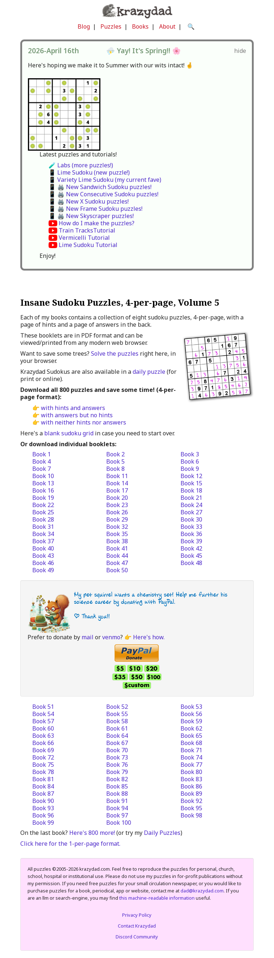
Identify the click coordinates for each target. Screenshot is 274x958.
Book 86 (191, 786)
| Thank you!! (92, 616)
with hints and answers (73, 408)
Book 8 (115, 469)
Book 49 (43, 570)
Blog (84, 26)
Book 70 (117, 750)
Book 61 (117, 728)
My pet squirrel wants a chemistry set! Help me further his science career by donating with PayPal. (150, 598)
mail (88, 637)
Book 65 (191, 736)
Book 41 (117, 548)
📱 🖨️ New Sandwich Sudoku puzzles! (100, 187)
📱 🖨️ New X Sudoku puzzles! (89, 201)
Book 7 (41, 469)
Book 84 (43, 786)
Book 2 (115, 454)
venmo (111, 637)
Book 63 (43, 736)
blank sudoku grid (69, 433)
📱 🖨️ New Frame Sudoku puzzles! (95, 209)
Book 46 (43, 563)
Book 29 (117, 519)
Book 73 (117, 757)
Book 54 (43, 714)
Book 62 (191, 728)
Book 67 (117, 743)
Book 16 (43, 490)
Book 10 (43, 476)
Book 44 (117, 556)
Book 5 (115, 461)
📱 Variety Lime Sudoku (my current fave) (105, 180)
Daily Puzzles (162, 833)
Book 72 (43, 757)
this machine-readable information (157, 898)
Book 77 (191, 765)
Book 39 (191, 541)
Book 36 (191, 534)
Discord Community (137, 936)
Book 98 (191, 815)
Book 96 (43, 815)
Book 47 (117, 563)
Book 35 (117, 534)
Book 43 (43, 556)
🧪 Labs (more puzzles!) (81, 165)
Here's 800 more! (92, 833)
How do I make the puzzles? (96, 223)
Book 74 (191, 757)
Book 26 (117, 512)
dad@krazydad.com (202, 890)
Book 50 (117, 570)
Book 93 (43, 808)
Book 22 (43, 505)
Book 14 (117, 483)
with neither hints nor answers (83, 422)
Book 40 (43, 548)
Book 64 (117, 736)
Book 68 (191, 743)
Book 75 (43, 765)
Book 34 (43, 534)
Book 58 (117, 721)
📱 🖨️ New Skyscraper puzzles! (91, 216)
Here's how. (149, 637)
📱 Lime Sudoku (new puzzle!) (89, 172)
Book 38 (117, 541)
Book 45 (191, 556)
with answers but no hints (77, 415)
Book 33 (191, 527)
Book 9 (189, 469)
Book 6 (189, 461)
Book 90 (43, 801)
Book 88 (117, 794)
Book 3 (189, 454)
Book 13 (43, 483)
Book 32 (117, 527)
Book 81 (43, 779)
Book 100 (118, 823)
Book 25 (43, 512)
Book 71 (191, 750)
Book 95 (191, 808)
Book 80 (191, 772)
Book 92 (191, 801)
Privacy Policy (136, 915)
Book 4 (41, 461)
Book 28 (43, 519)
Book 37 (43, 541)
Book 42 (191, 548)
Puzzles (110, 26)
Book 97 (117, 815)
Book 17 (117, 490)
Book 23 (117, 505)
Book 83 (191, 779)
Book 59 (191, 721)
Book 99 (43, 823)
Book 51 (43, 707)
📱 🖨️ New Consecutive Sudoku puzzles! (103, 194)
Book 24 (191, 505)
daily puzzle (149, 372)
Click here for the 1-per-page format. (70, 844)
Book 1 (41, 454)
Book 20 (117, 498)
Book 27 (191, 512)
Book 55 (117, 714)
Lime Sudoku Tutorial (88, 245)
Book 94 (117, 808)
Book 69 (43, 750)
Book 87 (43, 794)
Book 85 (117, 786)
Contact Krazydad (137, 926)
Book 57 (43, 721)
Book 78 (43, 772)
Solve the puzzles (114, 353)
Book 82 (117, 779)
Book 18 (191, 490)
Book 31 (43, 527)
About (167, 26)
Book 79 (117, 772)
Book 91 (117, 801)
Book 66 (43, 743)
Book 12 (191, 476)
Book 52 (117, 707)
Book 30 (191, 519)
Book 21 (191, 498)
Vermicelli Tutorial (84, 238)
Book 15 (191, 483)
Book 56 (191, 714)
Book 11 (117, 476)
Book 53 (191, 707)
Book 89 (191, 794)
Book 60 (43, 728)
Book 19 (43, 498)
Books (140, 26)
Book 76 (117, 765)
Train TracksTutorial (87, 230)
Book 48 (191, 563)
